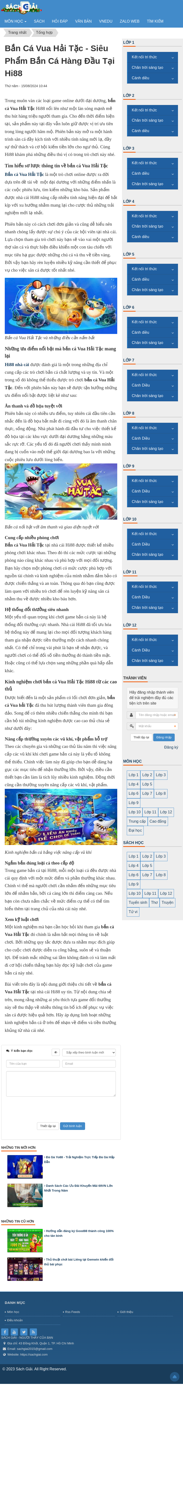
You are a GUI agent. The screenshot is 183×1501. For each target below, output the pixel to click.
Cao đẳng (158, 821)
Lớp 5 (128, 254)
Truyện (167, 902)
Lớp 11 (129, 572)
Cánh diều (140, 78)
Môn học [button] (16, 22)
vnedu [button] (105, 21)
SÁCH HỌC (133, 843)
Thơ (154, 902)
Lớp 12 (129, 625)
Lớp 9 (128, 466)
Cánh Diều (141, 385)
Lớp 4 (128, 201)
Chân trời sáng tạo (147, 67)
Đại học (135, 830)
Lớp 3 (128, 148)
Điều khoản (15, 1320)
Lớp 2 (128, 96)
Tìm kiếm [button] (155, 21)
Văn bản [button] (83, 21)
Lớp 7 (128, 360)
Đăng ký (171, 747)
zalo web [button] (130, 21)
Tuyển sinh (138, 902)
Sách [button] (39, 21)
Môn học (13, 1312)
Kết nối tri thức (144, 57)
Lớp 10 (129, 519)
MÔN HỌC (132, 761)
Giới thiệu (126, 1312)
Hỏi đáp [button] (60, 21)
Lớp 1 (128, 42)
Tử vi (133, 912)
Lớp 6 (128, 307)
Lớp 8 (128, 413)
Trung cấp (137, 821)
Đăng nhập (163, 737)
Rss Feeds (72, 1312)
